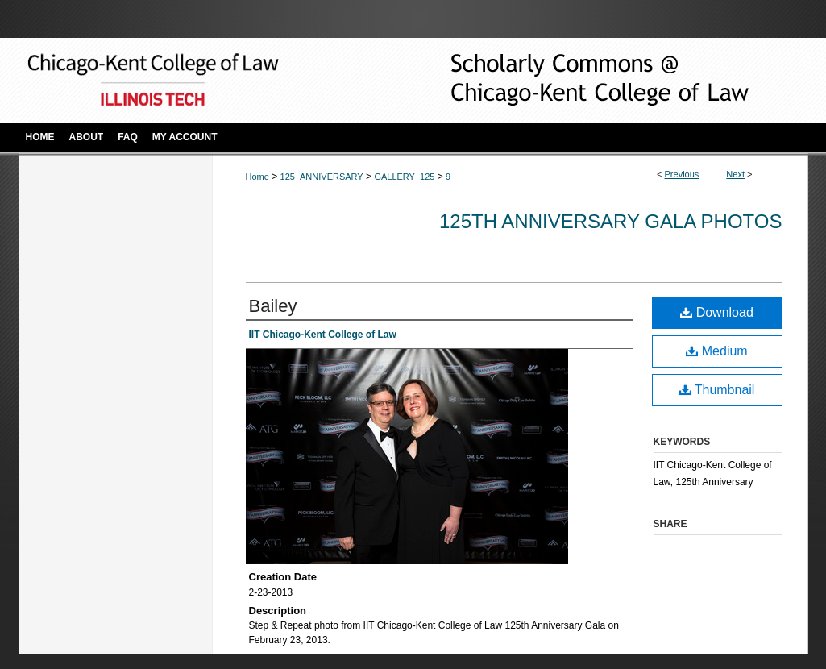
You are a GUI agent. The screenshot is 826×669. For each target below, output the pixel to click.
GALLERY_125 (404, 176)
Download (716, 312)
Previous (682, 174)
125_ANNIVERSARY (321, 176)
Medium (716, 351)
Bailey (273, 306)
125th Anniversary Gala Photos (610, 221)
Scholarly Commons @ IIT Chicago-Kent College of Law (574, 80)
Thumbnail (717, 390)
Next (735, 174)
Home (257, 176)
